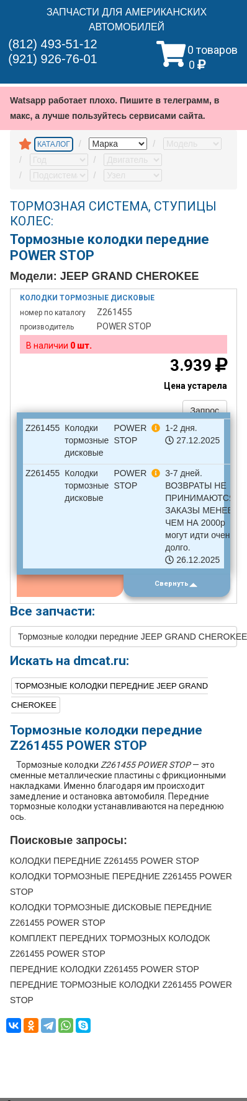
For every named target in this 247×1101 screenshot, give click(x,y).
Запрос (205, 411)
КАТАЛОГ (53, 144)
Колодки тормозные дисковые (87, 298)
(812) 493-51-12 (52, 44)
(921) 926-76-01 (52, 59)
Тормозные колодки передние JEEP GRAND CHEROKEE (127, 637)
